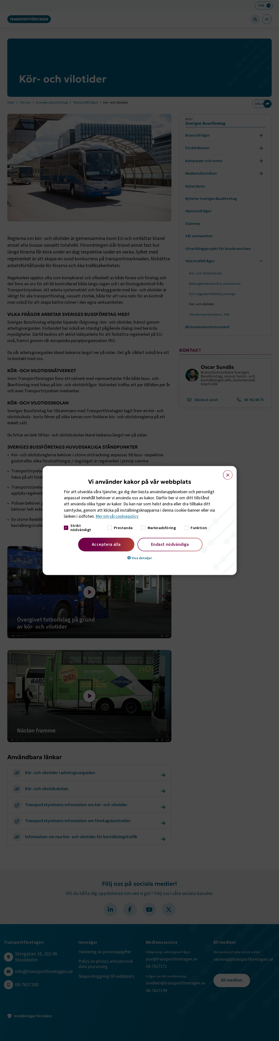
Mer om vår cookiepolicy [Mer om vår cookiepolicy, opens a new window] (118, 516)
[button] (139, 558)
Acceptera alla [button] (106, 544)
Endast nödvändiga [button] (170, 544)
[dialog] (139, 520)
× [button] (225, 472)
